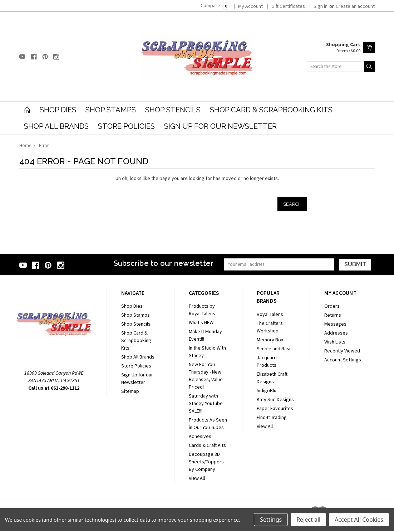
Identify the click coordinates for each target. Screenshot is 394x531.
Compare (215, 5)
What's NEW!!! (203, 322)
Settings (271, 519)
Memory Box (270, 339)
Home (25, 145)
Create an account (355, 6)
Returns (332, 315)
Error (44, 145)
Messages (335, 324)
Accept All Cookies (359, 519)
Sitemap (130, 391)
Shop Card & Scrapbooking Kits (271, 110)
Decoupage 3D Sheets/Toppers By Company (206, 461)
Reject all (308, 519)
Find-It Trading (272, 417)
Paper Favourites (275, 408)
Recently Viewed (342, 350)
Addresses (336, 333)
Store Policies (126, 126)
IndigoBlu (266, 390)
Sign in (320, 6)
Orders (332, 306)
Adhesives (200, 436)
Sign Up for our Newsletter (220, 126)
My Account (250, 6)
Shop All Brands (56, 126)
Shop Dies (58, 110)
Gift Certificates (288, 6)
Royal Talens (270, 314)
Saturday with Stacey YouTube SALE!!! (206, 403)
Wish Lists (334, 341)
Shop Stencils (173, 110)
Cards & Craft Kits (207, 445)
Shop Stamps (110, 110)
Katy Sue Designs (275, 399)
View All (197, 478)
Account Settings (342, 359)
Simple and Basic (275, 348)
